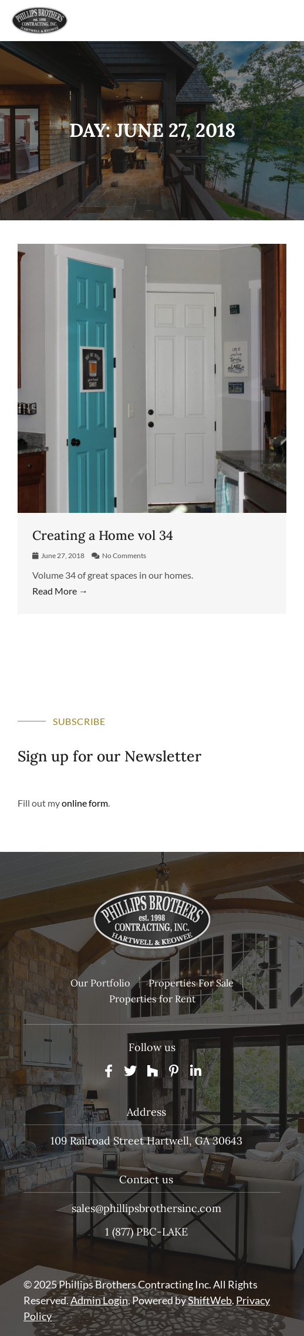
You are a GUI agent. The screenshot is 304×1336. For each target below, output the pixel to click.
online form (85, 802)
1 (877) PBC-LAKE (146, 1231)
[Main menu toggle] (276, 20)
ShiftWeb (210, 1300)
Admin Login (99, 1300)
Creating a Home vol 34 (102, 535)
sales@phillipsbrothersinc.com (146, 1208)
